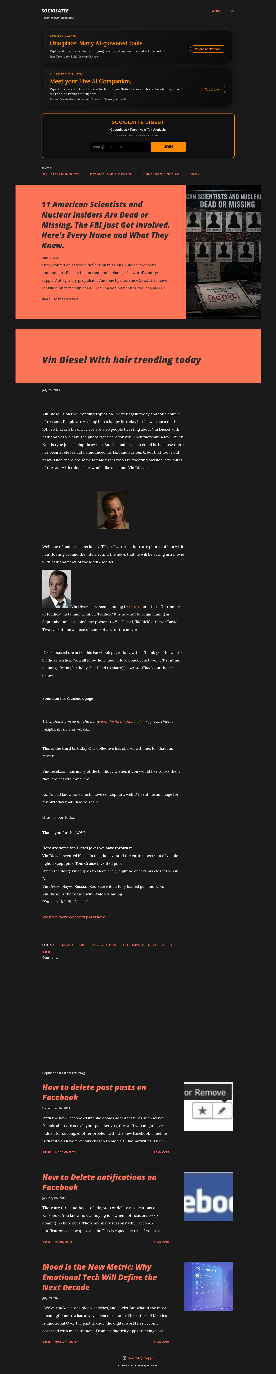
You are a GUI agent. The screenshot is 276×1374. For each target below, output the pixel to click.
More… (195, 174)
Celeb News (61, 945)
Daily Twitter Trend (106, 945)
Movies (153, 945)
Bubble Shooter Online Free (161, 174)
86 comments (64, 1242)
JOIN (168, 147)
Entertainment (135, 945)
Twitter (166, 945)
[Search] (216, 10)
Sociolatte (55, 10)
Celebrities (80, 945)
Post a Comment (66, 299)
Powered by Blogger (138, 1358)
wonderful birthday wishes (124, 721)
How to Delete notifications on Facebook (99, 1182)
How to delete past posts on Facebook (94, 1092)
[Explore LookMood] (138, 46)
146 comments (65, 1152)
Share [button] (46, 299)
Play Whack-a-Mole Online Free (111, 174)
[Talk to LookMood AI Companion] (138, 87)
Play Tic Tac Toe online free (60, 174)
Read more (162, 1152)
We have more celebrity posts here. (74, 917)
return (134, 606)
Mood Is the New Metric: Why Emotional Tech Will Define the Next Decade (99, 1277)
